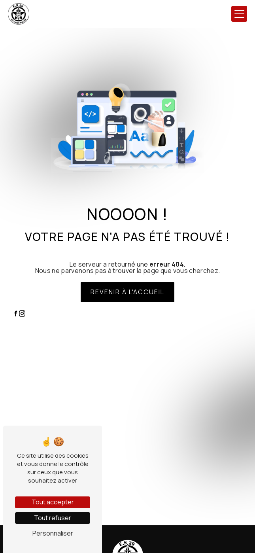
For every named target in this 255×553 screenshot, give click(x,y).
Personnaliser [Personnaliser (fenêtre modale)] (52, 533)
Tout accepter (53, 502)
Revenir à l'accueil (127, 292)
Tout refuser (52, 517)
